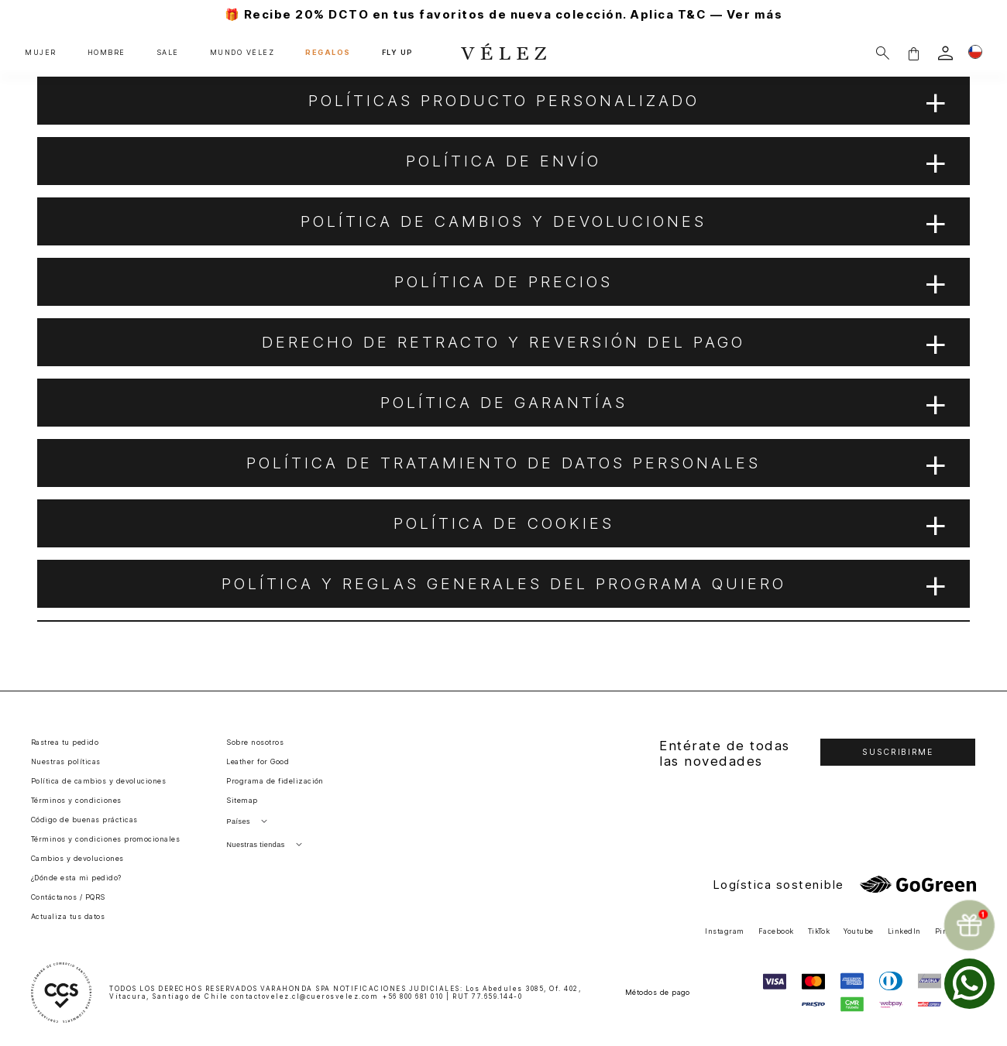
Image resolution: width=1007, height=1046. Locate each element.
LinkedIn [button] (904, 931)
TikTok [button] (819, 931)
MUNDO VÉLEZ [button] (242, 53)
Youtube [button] (858, 931)
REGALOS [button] (328, 53)
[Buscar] (882, 53)
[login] (945, 53)
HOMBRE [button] (106, 53)
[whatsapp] (969, 984)
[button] (913, 53)
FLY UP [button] (397, 53)
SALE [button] (167, 53)
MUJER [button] (41, 53)
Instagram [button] (724, 931)
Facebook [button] (776, 931)
